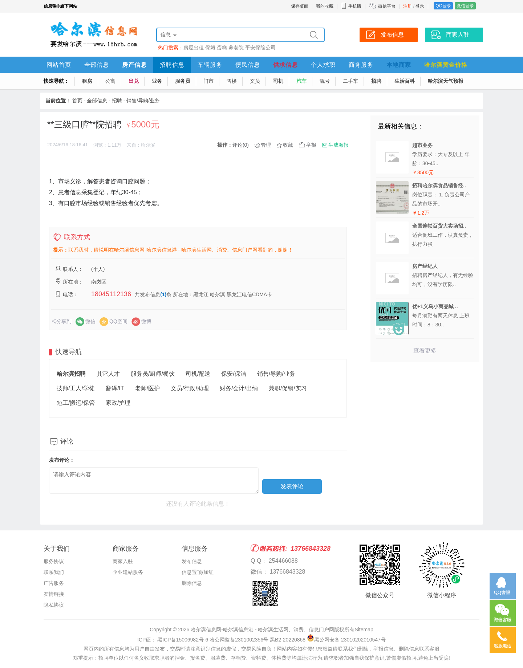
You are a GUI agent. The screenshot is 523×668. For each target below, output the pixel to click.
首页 (77, 100)
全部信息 (96, 65)
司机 (278, 81)
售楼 (232, 81)
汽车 (301, 81)
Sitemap (363, 629)
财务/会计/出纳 (239, 388)
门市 (208, 81)
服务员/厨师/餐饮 (153, 374)
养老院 (236, 47)
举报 (311, 145)
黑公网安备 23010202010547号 (346, 640)
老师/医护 (147, 388)
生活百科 (404, 81)
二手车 (350, 81)
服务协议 (54, 561)
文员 (255, 81)
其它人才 (108, 374)
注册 (407, 6)
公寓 (110, 81)
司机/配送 (198, 374)
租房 (87, 81)
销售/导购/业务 (143, 100)
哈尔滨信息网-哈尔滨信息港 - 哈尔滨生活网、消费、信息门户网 (262, 629)
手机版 (351, 6)
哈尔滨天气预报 (445, 81)
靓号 (325, 81)
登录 (419, 6)
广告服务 (54, 583)
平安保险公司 (260, 47)
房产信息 (134, 65)
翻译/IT (115, 388)
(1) (163, 294)
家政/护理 (118, 403)
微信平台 (387, 6)
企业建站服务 (128, 572)
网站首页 (58, 65)
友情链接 (54, 594)
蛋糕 (222, 47)
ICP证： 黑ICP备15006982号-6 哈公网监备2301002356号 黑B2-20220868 (221, 640)
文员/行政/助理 (190, 388)
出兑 (134, 81)
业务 (157, 81)
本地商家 (398, 65)
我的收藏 (324, 6)
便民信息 (247, 65)
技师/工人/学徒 (76, 388)
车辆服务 (210, 65)
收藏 (288, 145)
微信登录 (465, 5)
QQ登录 (443, 5)
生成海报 (338, 145)
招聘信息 (172, 65)
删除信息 (192, 583)
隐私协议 (54, 605)
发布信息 (192, 561)
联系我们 (54, 572)
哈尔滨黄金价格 (445, 65)
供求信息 (285, 65)
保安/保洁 (233, 374)
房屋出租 (193, 47)
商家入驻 (123, 561)
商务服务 (361, 65)
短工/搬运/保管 (76, 403)
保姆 (210, 47)
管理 (266, 145)
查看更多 (425, 350)
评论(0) (240, 145)
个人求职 (323, 65)
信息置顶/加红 (198, 572)
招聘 (376, 81)
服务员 (182, 81)
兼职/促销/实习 (288, 388)
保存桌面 (299, 6)
